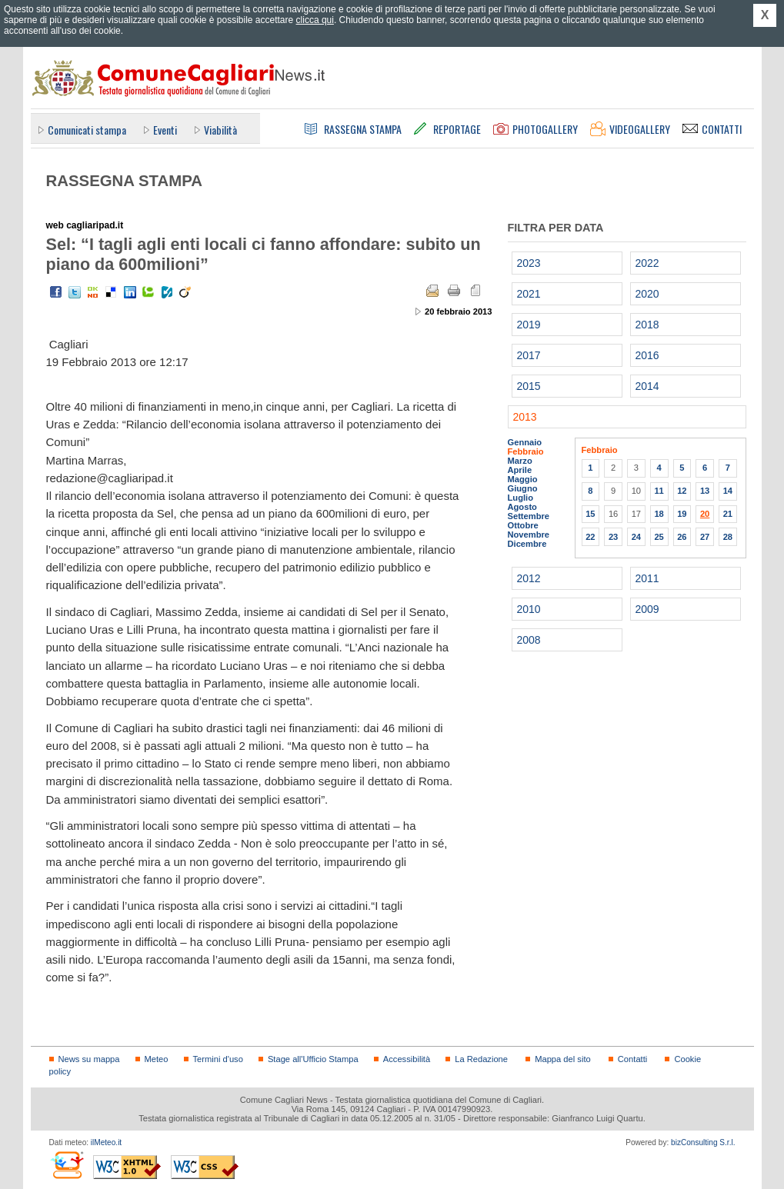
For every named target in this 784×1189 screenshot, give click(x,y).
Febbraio (526, 451)
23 (613, 536)
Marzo (520, 460)
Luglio (520, 497)
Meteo (156, 1059)
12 (681, 490)
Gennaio (525, 442)
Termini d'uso (218, 1059)
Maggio (523, 479)
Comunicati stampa (87, 130)
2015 (529, 386)
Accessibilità (406, 1059)
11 (658, 490)
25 (658, 536)
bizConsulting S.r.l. (703, 1142)
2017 (529, 355)
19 (681, 513)
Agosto (522, 506)
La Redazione (481, 1059)
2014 (647, 386)
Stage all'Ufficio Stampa (313, 1059)
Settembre (529, 516)
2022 (647, 263)
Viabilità (220, 130)
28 (727, 536)
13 (704, 490)
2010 (529, 609)
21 (727, 513)
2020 (647, 294)
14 (727, 490)
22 (590, 536)
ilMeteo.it (106, 1142)
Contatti (632, 1059)
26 (681, 536)
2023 (529, 263)
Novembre (529, 534)
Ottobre (523, 525)
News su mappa (89, 1059)
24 (636, 536)
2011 (647, 578)
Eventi (165, 130)
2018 (647, 324)
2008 (529, 640)
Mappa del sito (563, 1059)
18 (658, 513)
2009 (647, 609)
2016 (647, 355)
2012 (529, 578)
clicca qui (315, 20)
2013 (525, 417)
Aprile (520, 470)
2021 (529, 294)
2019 (529, 324)
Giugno (523, 488)
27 (704, 536)
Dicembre (527, 543)
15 (590, 513)
